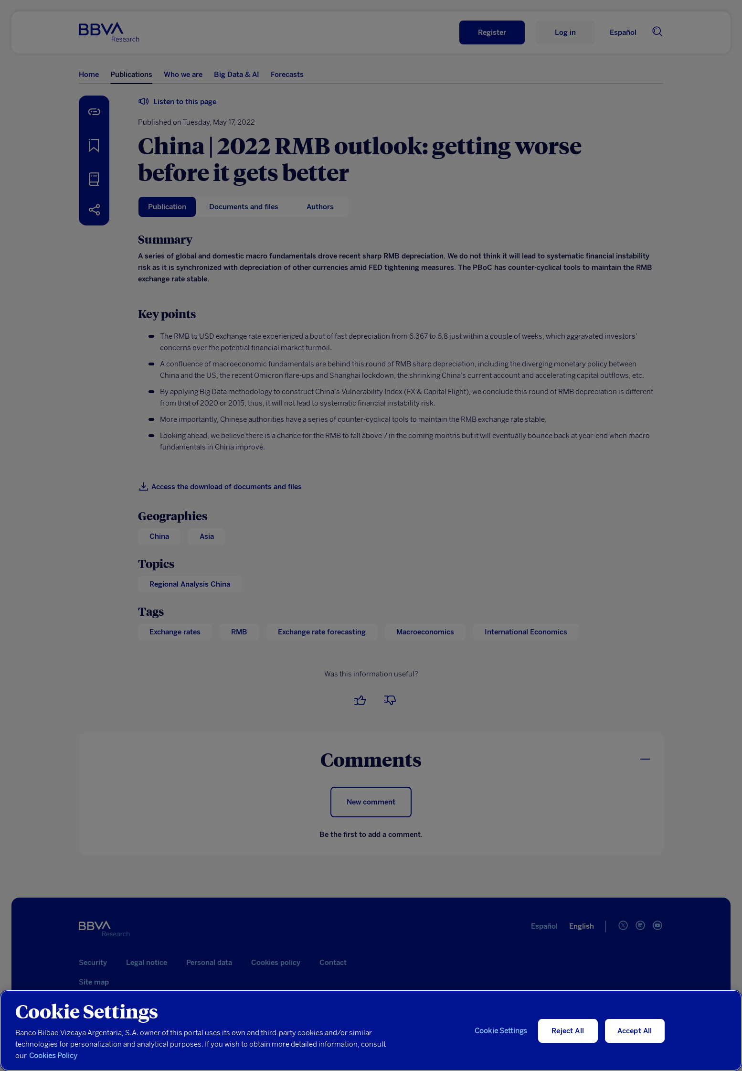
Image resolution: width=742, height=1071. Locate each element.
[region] (371, 1030)
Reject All (567, 1031)
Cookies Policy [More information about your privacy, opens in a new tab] (53, 1055)
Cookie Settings (501, 1031)
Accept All (634, 1031)
